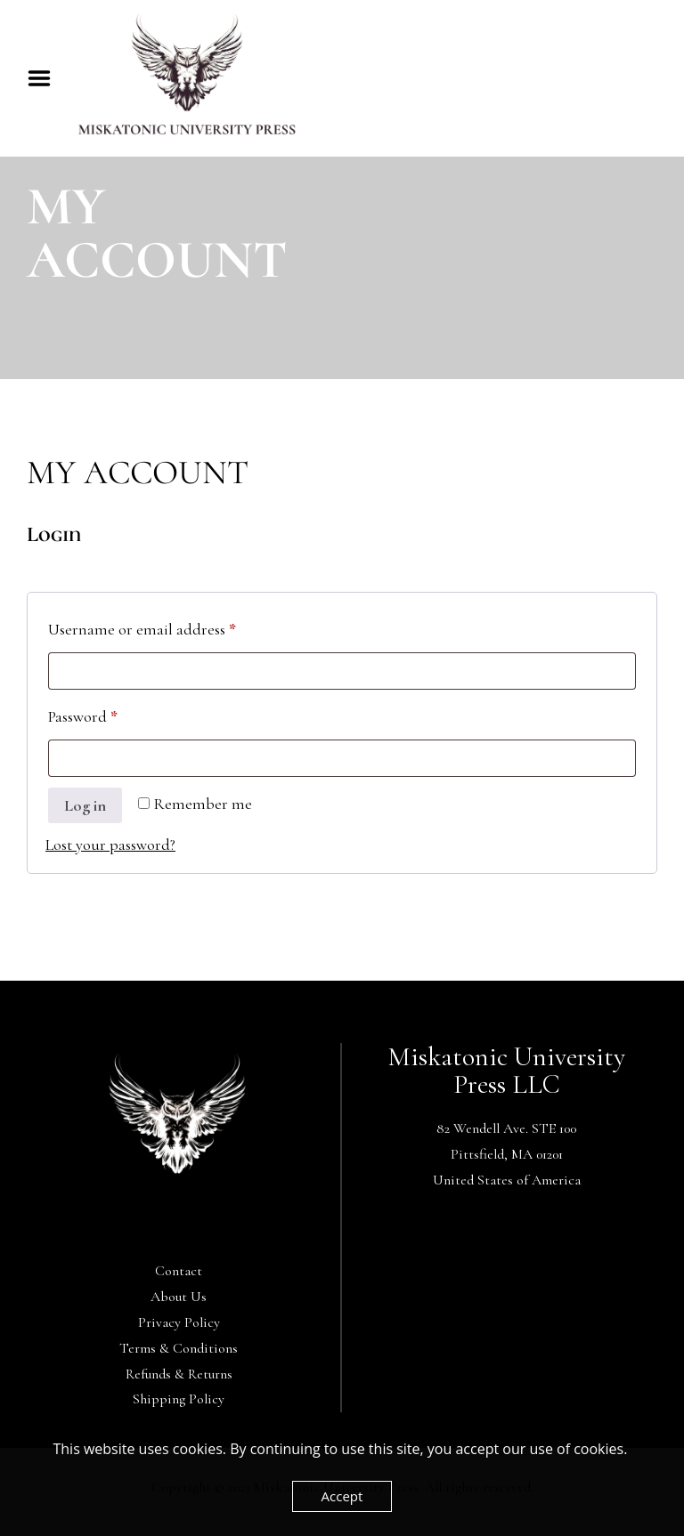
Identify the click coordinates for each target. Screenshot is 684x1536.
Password (113, 713)
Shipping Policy (178, 1399)
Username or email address (172, 626)
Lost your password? (110, 844)
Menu (45, 78)
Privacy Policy (179, 1322)
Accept (342, 1496)
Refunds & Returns (179, 1374)
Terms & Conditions (178, 1348)
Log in (85, 805)
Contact (178, 1271)
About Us (179, 1297)
